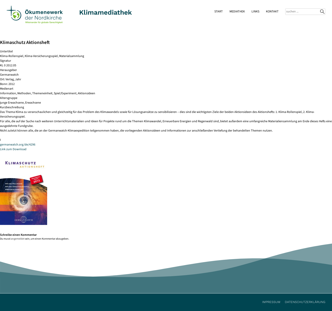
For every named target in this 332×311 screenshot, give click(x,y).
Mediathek (237, 11)
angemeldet (17, 239)
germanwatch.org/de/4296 (17, 144)
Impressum (271, 302)
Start (218, 11)
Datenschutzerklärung (305, 302)
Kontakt (272, 11)
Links (255, 11)
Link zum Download (13, 149)
